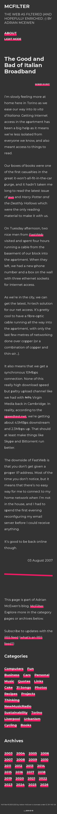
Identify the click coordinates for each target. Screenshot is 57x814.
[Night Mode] (12, 39)
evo (11, 197)
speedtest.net (15, 416)
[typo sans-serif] (42, 84)
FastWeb (36, 235)
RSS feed (11, 637)
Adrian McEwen (25, 805)
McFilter (17, 6)
